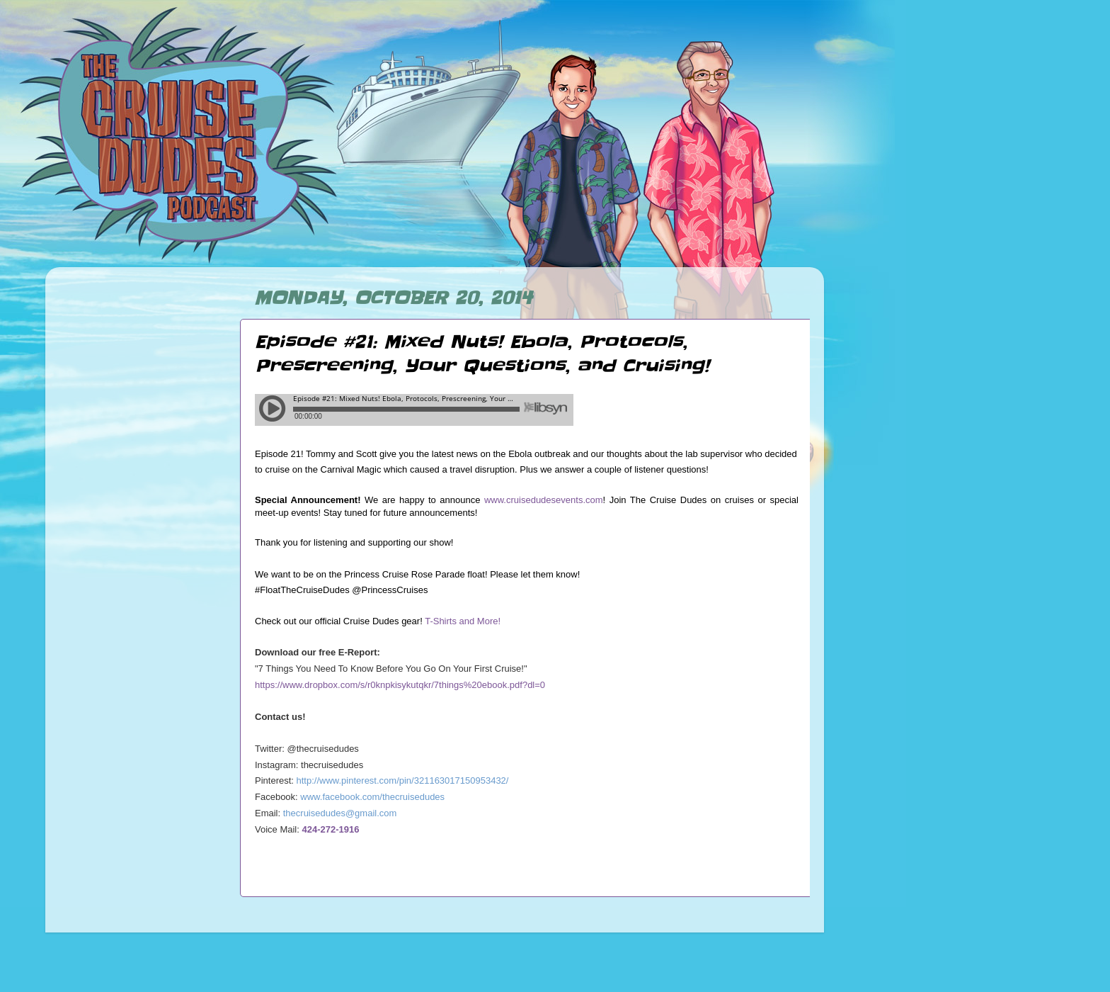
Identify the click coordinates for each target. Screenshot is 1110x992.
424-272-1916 (331, 829)
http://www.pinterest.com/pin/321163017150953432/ (403, 780)
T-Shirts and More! (462, 621)
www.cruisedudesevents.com (543, 500)
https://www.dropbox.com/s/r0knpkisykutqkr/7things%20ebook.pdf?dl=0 (400, 685)
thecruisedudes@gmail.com (340, 813)
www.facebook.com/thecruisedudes (372, 796)
